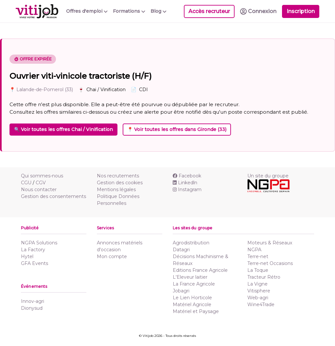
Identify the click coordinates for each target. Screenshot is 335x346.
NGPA (254, 250)
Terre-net (257, 256)
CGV (41, 183)
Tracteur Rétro (263, 277)
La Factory (33, 250)
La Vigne (257, 284)
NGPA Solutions (39, 243)
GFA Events (34, 263)
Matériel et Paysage (196, 311)
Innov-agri (32, 301)
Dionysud (32, 308)
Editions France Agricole (200, 270)
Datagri (181, 250)
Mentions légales (116, 189)
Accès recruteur (209, 11)
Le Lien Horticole (192, 298)
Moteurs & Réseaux (269, 243)
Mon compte (112, 256)
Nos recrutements (118, 176)
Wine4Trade (260, 304)
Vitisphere (258, 291)
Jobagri (181, 291)
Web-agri (257, 298)
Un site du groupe (268, 176)
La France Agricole (194, 284)
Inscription (301, 11)
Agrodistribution (191, 243)
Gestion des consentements (53, 196)
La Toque (257, 270)
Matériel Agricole (192, 304)
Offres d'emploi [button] (87, 11)
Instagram (187, 189)
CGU (26, 183)
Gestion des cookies (120, 183)
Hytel (27, 256)
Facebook (187, 176)
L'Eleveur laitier (190, 277)
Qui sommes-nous (42, 176)
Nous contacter (39, 189)
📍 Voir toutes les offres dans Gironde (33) (176, 129)
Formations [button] (129, 11)
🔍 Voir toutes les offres (63, 129)
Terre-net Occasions (270, 263)
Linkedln (185, 183)
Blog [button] (158, 11)
